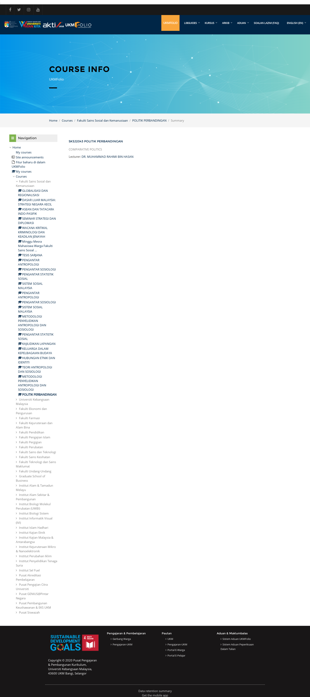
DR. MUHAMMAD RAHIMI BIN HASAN (107, 157)
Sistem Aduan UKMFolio (237, 639)
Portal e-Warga (176, 650)
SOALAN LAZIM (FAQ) (266, 23)
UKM (170, 639)
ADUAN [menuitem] (241, 23)
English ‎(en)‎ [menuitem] (295, 23)
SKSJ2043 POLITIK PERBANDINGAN (96, 141)
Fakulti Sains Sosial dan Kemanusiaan (102, 120)
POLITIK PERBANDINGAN (149, 120)
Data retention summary (155, 691)
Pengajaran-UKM (122, 644)
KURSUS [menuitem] (209, 23)
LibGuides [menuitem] (190, 23)
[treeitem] (33, 380)
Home (53, 120)
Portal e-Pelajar (176, 655)
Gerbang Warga (122, 639)
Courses (67, 120)
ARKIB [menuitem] (225, 23)
